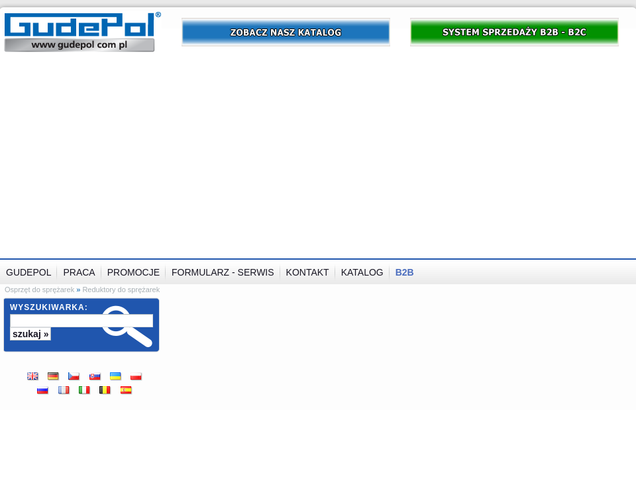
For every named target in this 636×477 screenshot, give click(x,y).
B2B (405, 272)
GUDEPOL (28, 272)
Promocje (133, 272)
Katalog (362, 272)
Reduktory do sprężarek (121, 289)
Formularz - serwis (223, 272)
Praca (79, 272)
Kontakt (307, 272)
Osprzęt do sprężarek (39, 289)
